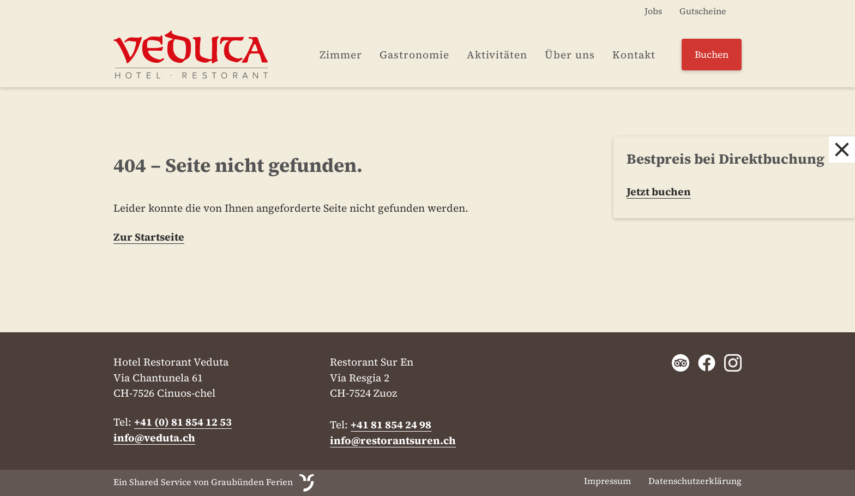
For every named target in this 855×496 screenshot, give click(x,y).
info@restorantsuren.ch (393, 440)
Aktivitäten (497, 54)
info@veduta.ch (154, 438)
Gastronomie (414, 54)
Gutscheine (702, 11)
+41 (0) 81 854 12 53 (183, 422)
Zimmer (341, 54)
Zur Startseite (148, 237)
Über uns (570, 54)
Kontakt (633, 54)
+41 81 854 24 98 (391, 424)
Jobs (653, 11)
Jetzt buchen (659, 191)
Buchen (711, 54)
